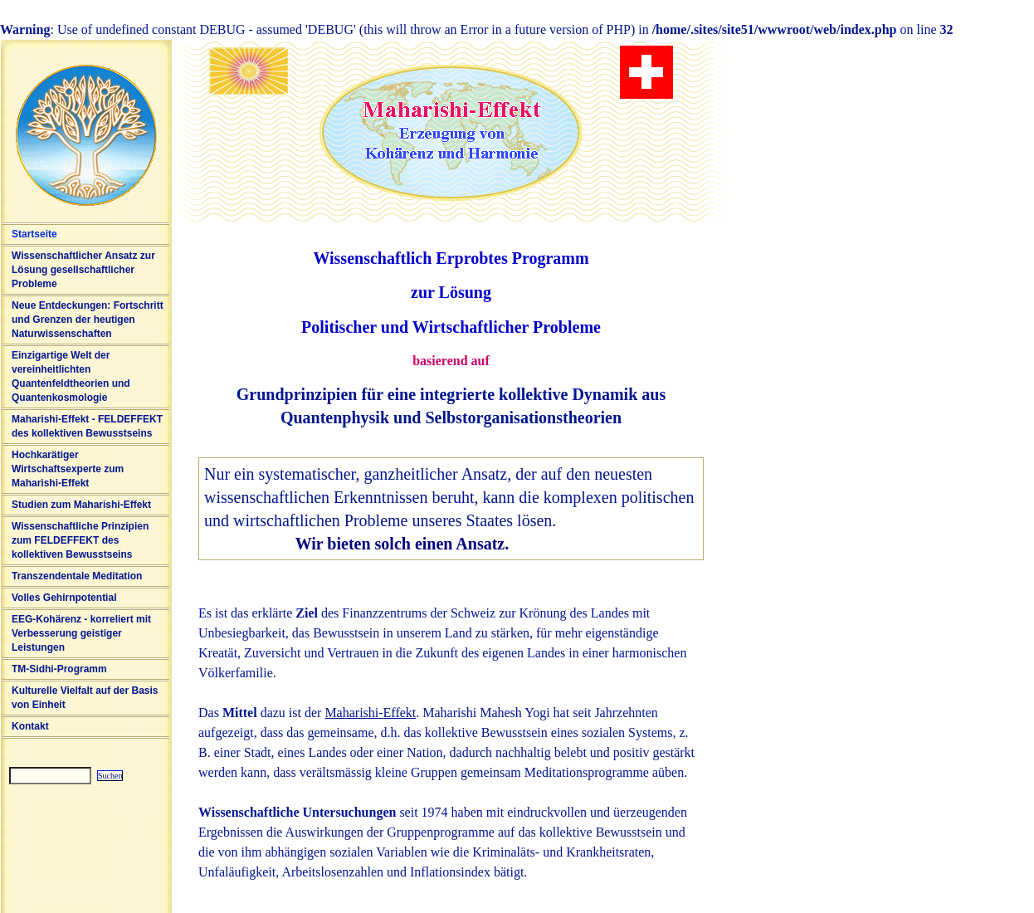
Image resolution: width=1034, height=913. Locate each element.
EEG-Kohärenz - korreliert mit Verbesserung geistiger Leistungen (81, 633)
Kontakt (30, 726)
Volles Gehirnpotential (64, 597)
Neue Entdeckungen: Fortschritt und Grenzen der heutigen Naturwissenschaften (87, 319)
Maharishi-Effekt (370, 713)
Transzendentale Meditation (77, 576)
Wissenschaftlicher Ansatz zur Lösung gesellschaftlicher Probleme (83, 270)
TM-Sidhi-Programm (59, 669)
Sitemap (10, 791)
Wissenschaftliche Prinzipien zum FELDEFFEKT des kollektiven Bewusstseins (80, 540)
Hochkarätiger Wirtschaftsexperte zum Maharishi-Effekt (68, 469)
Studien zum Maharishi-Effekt (81, 504)
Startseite (34, 234)
